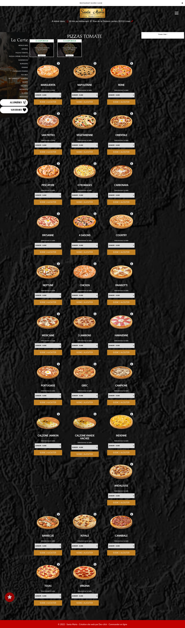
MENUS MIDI (23, 45)
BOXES (25, 82)
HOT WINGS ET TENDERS (18, 78)
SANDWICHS (23, 60)
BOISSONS (24, 97)
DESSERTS (23, 89)
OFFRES (25, 49)
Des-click (103, 624)
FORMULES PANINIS (20, 71)
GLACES (25, 93)
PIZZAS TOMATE (22, 53)
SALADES (24, 86)
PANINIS (25, 67)
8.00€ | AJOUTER (48, 102)
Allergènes (18, 102)
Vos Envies (19, 110)
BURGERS (24, 64)
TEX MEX (24, 75)
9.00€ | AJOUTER (85, 102)
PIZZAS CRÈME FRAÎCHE (18, 56)
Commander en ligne (118, 624)
